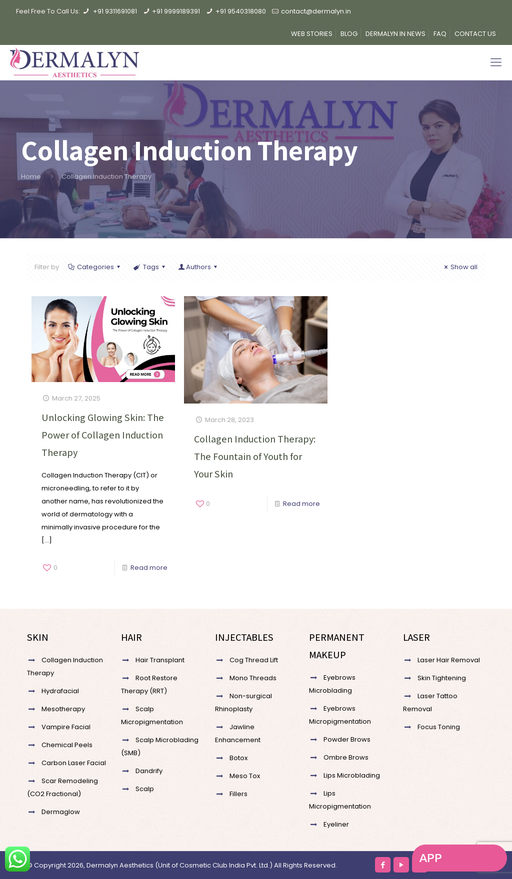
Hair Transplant (160, 660)
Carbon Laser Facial (74, 763)
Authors (198, 267)
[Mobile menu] (496, 62)
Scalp (145, 789)
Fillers (239, 794)
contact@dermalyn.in (316, 11)
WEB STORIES (311, 33)
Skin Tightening (442, 678)
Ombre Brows (346, 757)
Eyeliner (336, 824)
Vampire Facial (66, 727)
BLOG (349, 33)
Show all (460, 267)
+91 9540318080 (241, 11)
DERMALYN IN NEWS (396, 33)
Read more (149, 567)
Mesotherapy (63, 709)
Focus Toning (439, 727)
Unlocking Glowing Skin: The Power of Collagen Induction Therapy (103, 435)
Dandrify (149, 771)
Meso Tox (245, 776)
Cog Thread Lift (254, 660)
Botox (239, 758)
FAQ (440, 33)
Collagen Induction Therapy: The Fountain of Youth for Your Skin (255, 456)
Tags (150, 267)
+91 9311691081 (115, 11)
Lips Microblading (352, 775)
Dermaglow (61, 812)
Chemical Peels (67, 745)
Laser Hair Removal (449, 660)
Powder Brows (347, 739)
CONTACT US (475, 33)
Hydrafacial (60, 691)
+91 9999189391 (176, 11)
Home (31, 176)
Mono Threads (253, 678)
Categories (94, 267)
